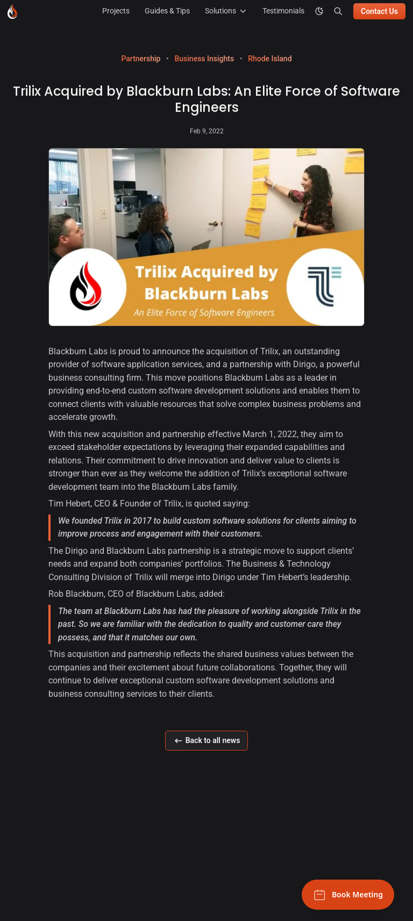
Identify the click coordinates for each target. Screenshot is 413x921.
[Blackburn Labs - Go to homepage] (12, 11)
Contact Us (379, 11)
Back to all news (206, 741)
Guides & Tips (167, 10)
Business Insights (204, 58)
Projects (116, 10)
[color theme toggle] (319, 11)
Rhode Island (269, 58)
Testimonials (283, 10)
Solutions (226, 11)
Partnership (140, 58)
